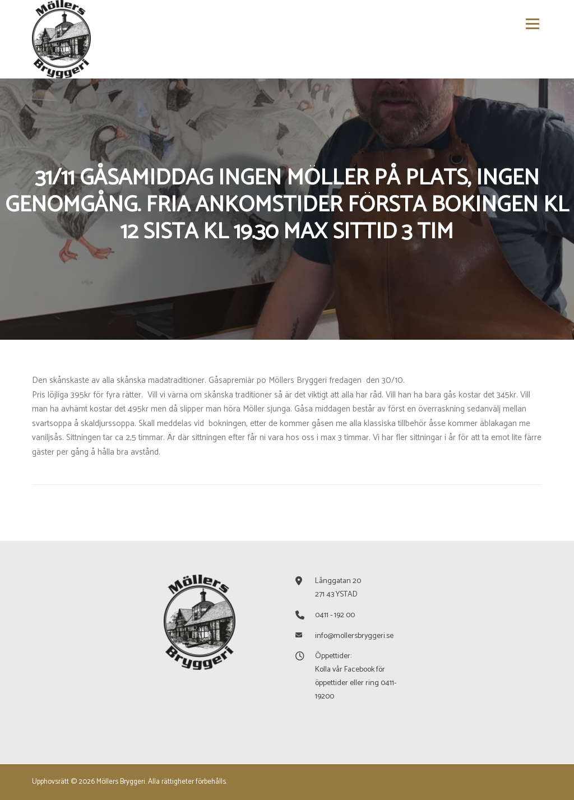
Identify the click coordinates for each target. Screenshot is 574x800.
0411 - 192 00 (335, 615)
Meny (531, 24)
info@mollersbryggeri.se (354, 636)
